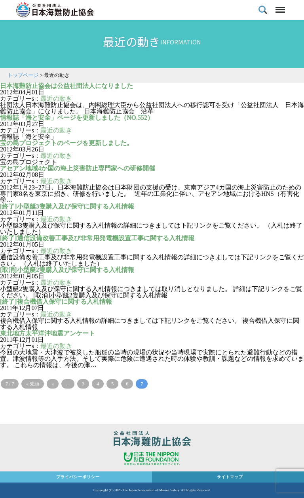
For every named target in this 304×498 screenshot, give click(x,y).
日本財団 (152, 459)
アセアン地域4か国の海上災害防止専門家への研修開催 (77, 168)
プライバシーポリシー (78, 477)
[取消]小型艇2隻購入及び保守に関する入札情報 (67, 269)
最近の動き (56, 98)
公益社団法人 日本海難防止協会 (152, 440)
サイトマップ (230, 477)
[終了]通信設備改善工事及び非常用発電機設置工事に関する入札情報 (97, 238)
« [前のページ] (52, 384)
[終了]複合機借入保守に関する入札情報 (56, 301)
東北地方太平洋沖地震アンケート (47, 333)
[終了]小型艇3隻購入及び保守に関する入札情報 (67, 206)
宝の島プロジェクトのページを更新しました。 (66, 143)
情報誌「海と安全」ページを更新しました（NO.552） (77, 117)
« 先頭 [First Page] (32, 384)
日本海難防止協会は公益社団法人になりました (66, 85)
